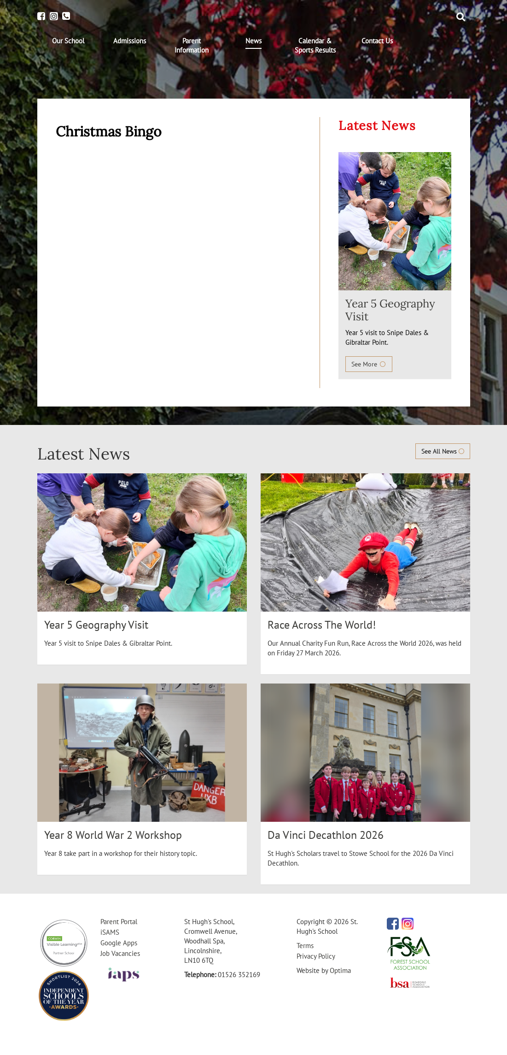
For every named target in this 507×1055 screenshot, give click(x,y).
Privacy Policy (316, 956)
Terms (305, 945)
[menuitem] (68, 41)
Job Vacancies (120, 953)
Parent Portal (118, 921)
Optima (340, 970)
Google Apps (118, 942)
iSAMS (109, 932)
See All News (442, 451)
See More (368, 364)
